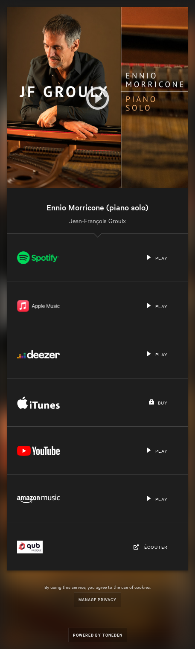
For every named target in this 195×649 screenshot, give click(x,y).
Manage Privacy (97, 599)
